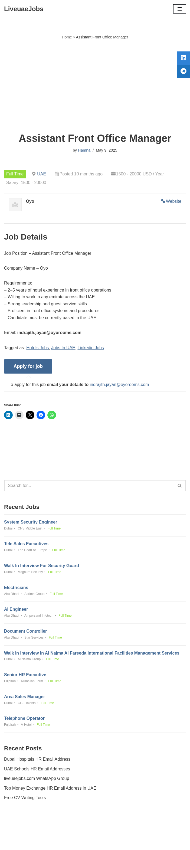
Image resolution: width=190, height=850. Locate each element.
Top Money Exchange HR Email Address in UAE (50, 790)
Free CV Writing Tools (25, 799)
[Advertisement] (95, 86)
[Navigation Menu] (179, 9)
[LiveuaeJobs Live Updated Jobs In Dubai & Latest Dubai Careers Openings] (23, 9)
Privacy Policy (18, 830)
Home (67, 37)
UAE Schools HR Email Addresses (37, 771)
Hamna (84, 150)
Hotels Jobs (38, 348)
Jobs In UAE (63, 348)
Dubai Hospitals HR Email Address (37, 761)
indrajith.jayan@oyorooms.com (120, 385)
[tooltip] (182, 58)
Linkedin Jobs (91, 348)
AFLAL (125, 841)
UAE (41, 174)
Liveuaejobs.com (74, 841)
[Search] (89, 486)
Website (173, 201)
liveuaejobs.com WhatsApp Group (37, 780)
